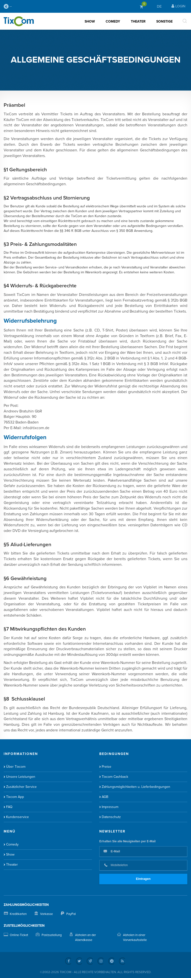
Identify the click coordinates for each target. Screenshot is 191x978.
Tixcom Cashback (115, 777)
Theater (138, 21)
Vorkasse (46, 914)
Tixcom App (15, 797)
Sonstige (164, 21)
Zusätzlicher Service (21, 787)
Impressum (110, 807)
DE (159, 6)
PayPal (71, 914)
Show (90, 21)
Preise (106, 767)
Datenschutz (111, 817)
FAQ (9, 807)
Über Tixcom (15, 767)
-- (8, 6)
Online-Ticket (19, 935)
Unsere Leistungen (20, 777)
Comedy (113, 21)
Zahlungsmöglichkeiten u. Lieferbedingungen (136, 787)
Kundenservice (17, 817)
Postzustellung (52, 935)
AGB (105, 797)
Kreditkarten (18, 914)
